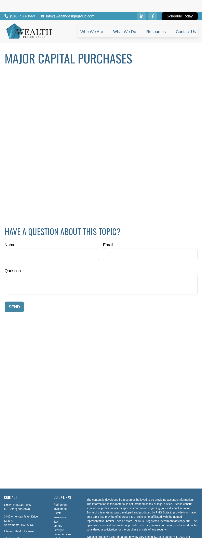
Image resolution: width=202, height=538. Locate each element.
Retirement (60, 492)
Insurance (60, 505)
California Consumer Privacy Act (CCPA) (112, 528)
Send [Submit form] (14, 294)
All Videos (60, 526)
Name (10, 232)
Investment (60, 496)
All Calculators (63, 530)
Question (13, 258)
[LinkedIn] (141, 4)
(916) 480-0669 (19, 4)
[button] (91, 19)
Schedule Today (180, 4)
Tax (56, 509)
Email (108, 232)
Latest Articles (62, 522)
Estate (58, 501)
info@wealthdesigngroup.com (67, 4)
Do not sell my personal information (150, 533)
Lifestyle (59, 518)
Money (58, 513)
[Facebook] (152, 4)
